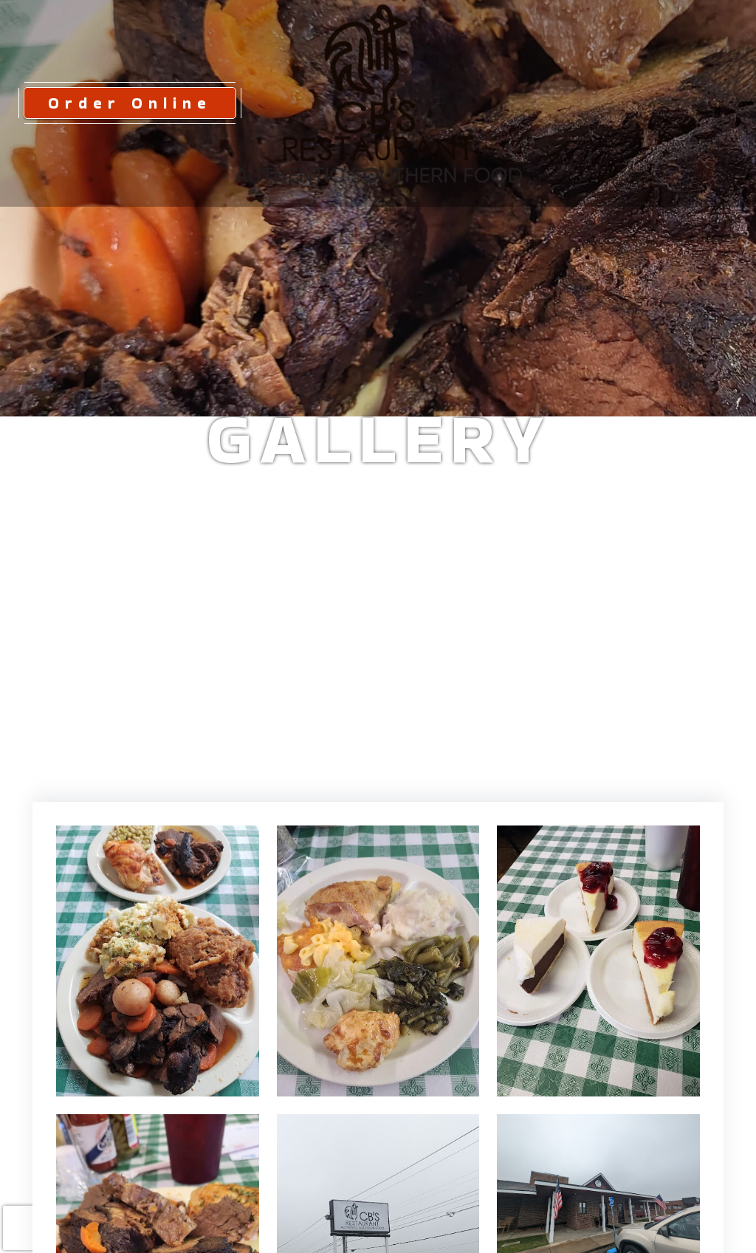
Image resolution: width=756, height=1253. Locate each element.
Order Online (130, 102)
